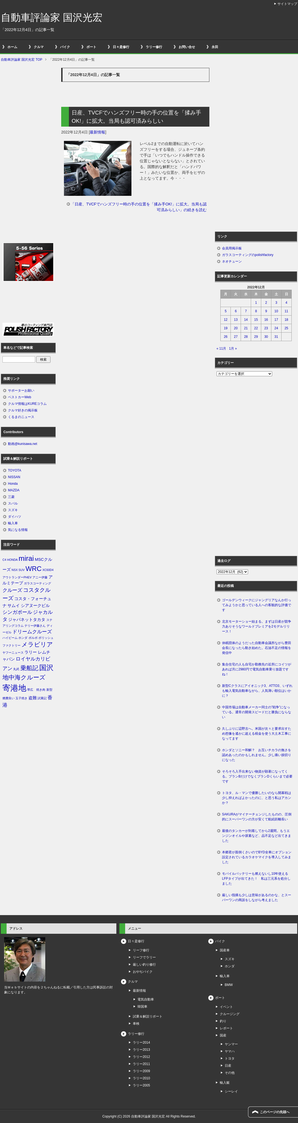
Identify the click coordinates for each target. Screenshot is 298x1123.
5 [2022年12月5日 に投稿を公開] (226, 311)
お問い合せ (187, 47)
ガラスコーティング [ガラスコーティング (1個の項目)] (37, 583)
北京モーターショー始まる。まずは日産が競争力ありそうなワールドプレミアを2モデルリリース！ (256, 626)
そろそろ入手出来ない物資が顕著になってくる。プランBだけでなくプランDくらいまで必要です (257, 776)
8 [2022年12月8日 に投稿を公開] (256, 311)
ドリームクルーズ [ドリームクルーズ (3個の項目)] (32, 631)
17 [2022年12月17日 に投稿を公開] (276, 320)
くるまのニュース (21, 417)
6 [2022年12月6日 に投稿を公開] (236, 311)
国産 (223, 1035)
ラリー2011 (141, 1064)
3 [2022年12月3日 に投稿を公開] (276, 303)
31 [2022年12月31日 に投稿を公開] (276, 337)
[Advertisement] (135, 270)
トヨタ (230, 1058)
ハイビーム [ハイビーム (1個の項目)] (10, 637)
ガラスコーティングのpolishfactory (247, 255)
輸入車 (13, 523)
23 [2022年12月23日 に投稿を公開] (266, 328)
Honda (13, 484)
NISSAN (14, 477)
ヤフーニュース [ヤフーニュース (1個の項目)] (13, 652)
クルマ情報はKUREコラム (27, 404)
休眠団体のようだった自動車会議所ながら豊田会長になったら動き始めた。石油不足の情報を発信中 (256, 648)
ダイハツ (14, 517)
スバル (13, 503)
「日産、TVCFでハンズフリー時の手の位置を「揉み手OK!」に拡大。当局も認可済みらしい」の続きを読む (139, 207)
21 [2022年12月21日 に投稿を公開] (246, 328)
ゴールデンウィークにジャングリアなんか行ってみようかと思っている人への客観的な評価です (256, 605)
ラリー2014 (141, 1042)
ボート (91, 47)
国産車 (225, 950)
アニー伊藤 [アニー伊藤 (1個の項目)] (39, 577)
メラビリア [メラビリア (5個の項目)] (37, 644)
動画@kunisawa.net (22, 444)
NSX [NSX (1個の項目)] (15, 570)
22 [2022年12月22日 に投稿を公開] (256, 328)
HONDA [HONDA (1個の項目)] (12, 559)
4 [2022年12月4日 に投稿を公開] (286, 303)
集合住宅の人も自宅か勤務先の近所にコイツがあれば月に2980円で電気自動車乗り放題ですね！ (256, 669)
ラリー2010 (141, 1078)
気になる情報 (18, 530)
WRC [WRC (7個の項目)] (33, 568)
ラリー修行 (154, 47)
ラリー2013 (141, 1050)
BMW (229, 985)
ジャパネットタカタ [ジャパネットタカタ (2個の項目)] (26, 619)
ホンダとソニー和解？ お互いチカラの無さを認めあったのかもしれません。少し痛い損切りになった (256, 755)
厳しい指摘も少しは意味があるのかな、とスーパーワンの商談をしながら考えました (256, 897)
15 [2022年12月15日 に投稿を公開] (256, 320)
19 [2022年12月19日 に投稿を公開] (225, 328)
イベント (226, 1007)
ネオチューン (232, 261)
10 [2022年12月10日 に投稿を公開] (276, 311)
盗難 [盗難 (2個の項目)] (33, 698)
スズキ (13, 510)
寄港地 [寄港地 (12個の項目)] (14, 687)
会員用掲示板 (232, 248)
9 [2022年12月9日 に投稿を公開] (266, 311)
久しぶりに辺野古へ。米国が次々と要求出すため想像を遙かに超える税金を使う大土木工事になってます (256, 733)
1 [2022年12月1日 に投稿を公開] (256, 303)
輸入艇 (225, 1083)
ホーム (12, 47)
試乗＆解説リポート (147, 1016)
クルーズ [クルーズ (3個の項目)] (12, 590)
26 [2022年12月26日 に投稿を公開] (225, 337)
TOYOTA (14, 470)
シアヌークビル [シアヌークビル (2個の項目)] (35, 605)
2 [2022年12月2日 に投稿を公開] (266, 303)
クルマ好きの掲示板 (23, 410)
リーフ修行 (141, 950)
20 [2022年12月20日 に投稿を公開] (236, 328)
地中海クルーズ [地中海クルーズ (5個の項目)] (24, 677)
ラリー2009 (141, 1071)
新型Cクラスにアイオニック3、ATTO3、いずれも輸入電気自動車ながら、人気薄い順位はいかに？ (257, 691)
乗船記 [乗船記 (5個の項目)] (29, 668)
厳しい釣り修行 (144, 964)
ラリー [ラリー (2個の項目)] (30, 652)
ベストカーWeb (19, 397)
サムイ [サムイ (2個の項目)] (13, 605)
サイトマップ (287, 4)
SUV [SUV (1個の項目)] (22, 570)
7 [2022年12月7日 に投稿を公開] (246, 311)
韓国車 (142, 1006)
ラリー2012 (141, 1057)
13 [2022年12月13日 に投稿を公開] (236, 320)
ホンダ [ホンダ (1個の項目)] (22, 637)
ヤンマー (231, 1044)
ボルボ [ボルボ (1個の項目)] (33, 637)
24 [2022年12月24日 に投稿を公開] (276, 328)
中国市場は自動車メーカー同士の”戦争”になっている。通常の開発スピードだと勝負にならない (256, 712)
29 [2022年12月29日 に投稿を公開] (256, 337)
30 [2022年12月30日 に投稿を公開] (266, 337)
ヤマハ (230, 1051)
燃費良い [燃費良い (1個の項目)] (8, 698)
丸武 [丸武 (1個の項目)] (16, 669)
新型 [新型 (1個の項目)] (49, 689)
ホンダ (230, 966)
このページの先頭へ (274, 1112)
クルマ (39, 47)
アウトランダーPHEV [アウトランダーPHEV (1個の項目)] (17, 577)
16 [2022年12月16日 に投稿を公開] (266, 320)
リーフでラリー (144, 957)
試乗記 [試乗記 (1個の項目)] (42, 698)
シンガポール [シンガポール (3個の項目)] (17, 612)
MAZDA (13, 490)
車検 (136, 1024)
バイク (65, 47)
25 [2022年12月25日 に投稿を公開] (286, 328)
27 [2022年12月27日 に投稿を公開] (236, 337)
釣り (223, 1021)
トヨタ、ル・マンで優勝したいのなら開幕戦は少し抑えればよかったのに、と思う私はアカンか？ (256, 798)
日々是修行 (121, 47)
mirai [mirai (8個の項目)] (26, 558)
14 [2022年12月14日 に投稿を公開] (246, 320)
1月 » (233, 348)
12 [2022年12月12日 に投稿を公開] (225, 320)
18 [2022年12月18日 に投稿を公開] (286, 320)
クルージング (230, 1014)
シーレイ (231, 1091)
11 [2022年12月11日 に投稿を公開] (286, 311)
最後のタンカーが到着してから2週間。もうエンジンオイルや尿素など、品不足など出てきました (256, 836)
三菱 (11, 497)
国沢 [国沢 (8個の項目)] (46, 667)
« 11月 (221, 348)
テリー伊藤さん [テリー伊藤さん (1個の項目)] (35, 625)
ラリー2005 (141, 1085)
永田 (215, 47)
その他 (230, 1073)
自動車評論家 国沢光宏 (51, 17)
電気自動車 (145, 999)
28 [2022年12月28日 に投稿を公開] (246, 337)
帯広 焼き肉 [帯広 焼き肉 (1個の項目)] (36, 689)
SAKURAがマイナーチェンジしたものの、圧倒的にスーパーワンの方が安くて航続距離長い (256, 816)
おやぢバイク (143, 972)
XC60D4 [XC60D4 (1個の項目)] (48, 570)
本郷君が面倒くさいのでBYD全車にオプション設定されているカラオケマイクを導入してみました (256, 857)
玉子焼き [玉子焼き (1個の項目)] (21, 698)
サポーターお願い (21, 390)
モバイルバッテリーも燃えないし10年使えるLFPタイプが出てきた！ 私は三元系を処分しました (256, 878)
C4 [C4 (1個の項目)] (4, 559)
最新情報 (97, 132)
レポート (226, 1028)
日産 (228, 1066)
